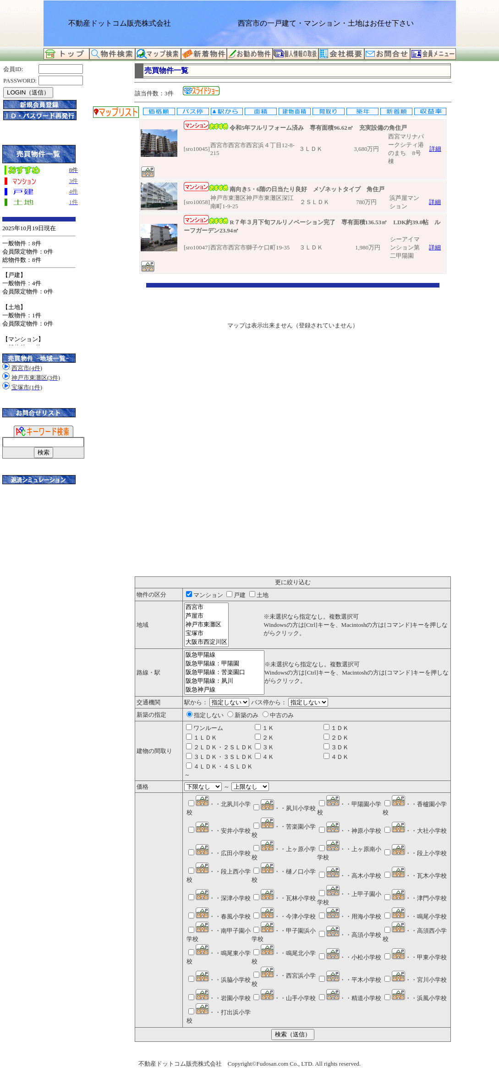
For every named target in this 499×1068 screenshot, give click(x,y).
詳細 (435, 148)
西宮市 (206, 607)
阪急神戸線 (224, 690)
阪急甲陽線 (224, 655)
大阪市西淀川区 (206, 642)
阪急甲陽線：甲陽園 (224, 663)
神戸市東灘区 (206, 624)
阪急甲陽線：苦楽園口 (224, 672)
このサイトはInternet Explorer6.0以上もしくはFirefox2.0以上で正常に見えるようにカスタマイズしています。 (39, 281)
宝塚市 (206, 633)
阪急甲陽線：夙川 (224, 681)
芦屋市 (206, 616)
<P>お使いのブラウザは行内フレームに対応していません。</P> (292, 429)
